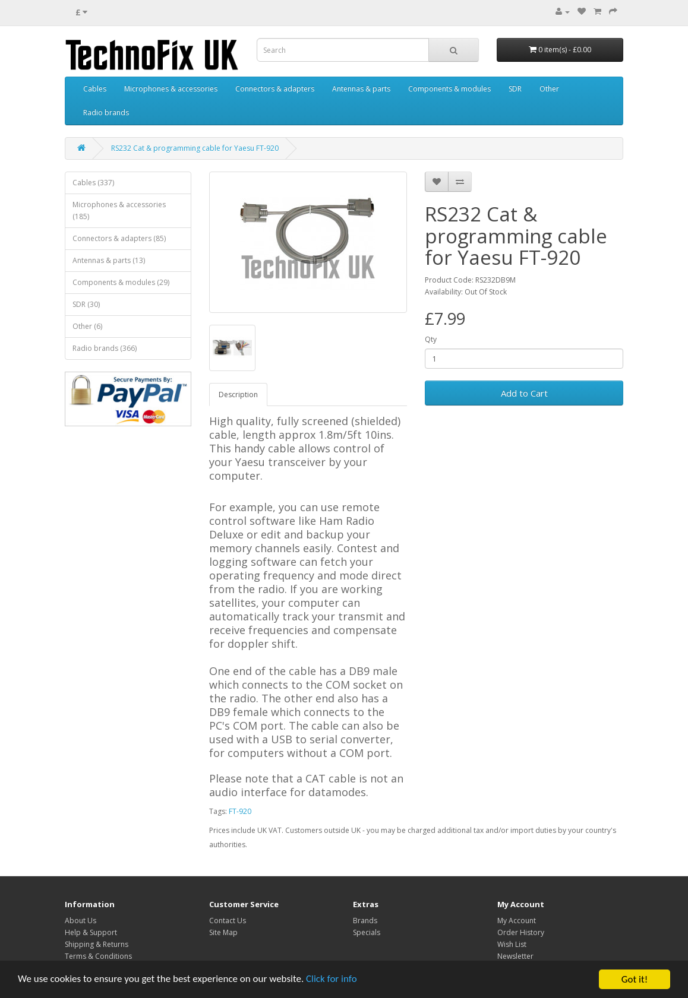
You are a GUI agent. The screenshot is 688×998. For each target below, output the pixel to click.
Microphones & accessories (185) (119, 210)
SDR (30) (86, 304)
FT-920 (240, 811)
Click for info (332, 983)
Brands (365, 920)
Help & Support (91, 932)
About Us (80, 920)
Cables (94, 89)
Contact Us (227, 920)
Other (549, 89)
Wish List (511, 944)
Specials (366, 932)
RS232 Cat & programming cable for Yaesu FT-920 (195, 148)
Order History (520, 932)
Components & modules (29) (120, 282)
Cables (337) (93, 183)
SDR (515, 89)
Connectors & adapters (274, 89)
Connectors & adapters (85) (119, 238)
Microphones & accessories (170, 89)
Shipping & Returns (96, 944)
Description (238, 394)
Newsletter (515, 956)
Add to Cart (524, 393)
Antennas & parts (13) (108, 260)
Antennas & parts (361, 89)
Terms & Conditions (98, 956)
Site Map (223, 932)
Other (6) (87, 326)
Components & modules (449, 89)
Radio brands (106, 112)
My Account (516, 920)
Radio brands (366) (104, 348)
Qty (431, 339)
